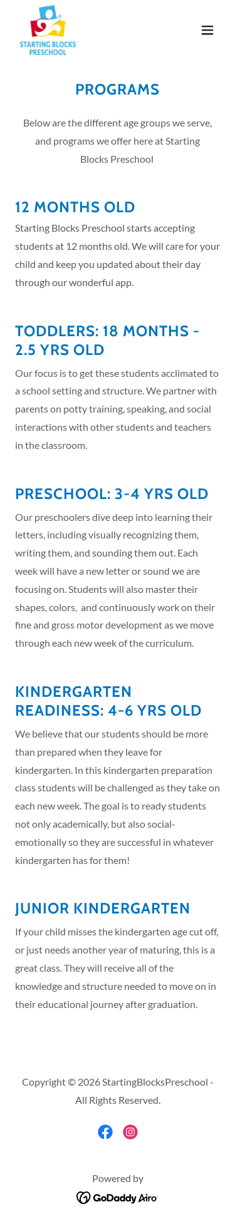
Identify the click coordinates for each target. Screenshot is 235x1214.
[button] (207, 30)
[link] (48, 30)
